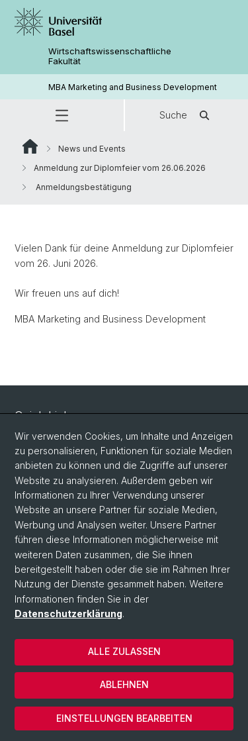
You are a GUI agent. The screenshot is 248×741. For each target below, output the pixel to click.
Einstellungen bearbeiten (124, 718)
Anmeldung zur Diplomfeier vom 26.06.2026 (120, 168)
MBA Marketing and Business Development (132, 87)
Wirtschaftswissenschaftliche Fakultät (109, 56)
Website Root (30, 146)
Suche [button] (186, 115)
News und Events (92, 149)
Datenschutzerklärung (68, 613)
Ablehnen (124, 684)
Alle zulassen (124, 651)
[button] (62, 115)
